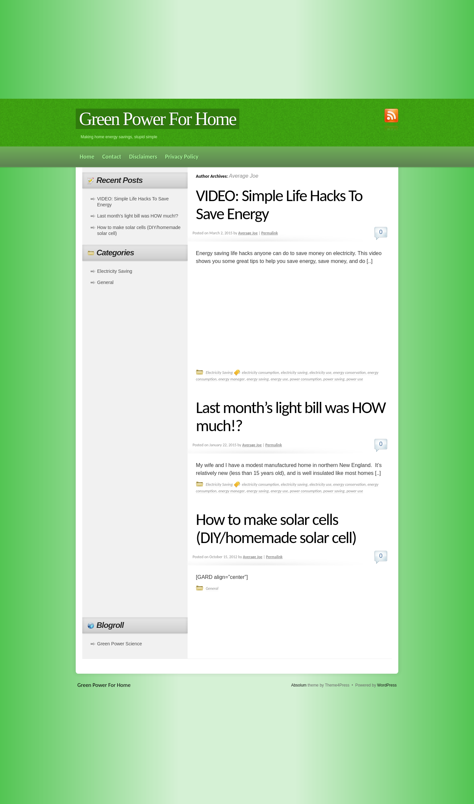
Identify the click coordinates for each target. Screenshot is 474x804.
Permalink (269, 233)
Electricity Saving (219, 372)
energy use (279, 379)
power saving (334, 379)
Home (87, 156)
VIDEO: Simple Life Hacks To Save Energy (279, 204)
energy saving (258, 379)
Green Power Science (119, 643)
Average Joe (243, 176)
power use (355, 379)
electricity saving (294, 372)
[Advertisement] (237, 49)
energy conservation (349, 372)
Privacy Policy (181, 156)
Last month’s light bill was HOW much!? (290, 416)
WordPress (387, 685)
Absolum (298, 685)
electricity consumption (260, 372)
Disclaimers (143, 156)
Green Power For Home (157, 119)
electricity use (320, 372)
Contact (111, 156)
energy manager (231, 379)
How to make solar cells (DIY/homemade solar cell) (276, 528)
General (212, 588)
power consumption (305, 379)
